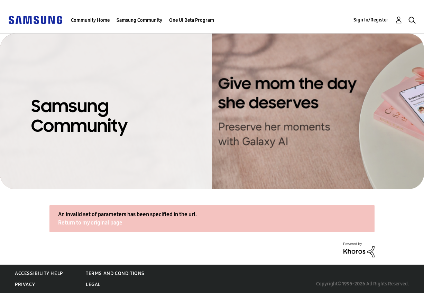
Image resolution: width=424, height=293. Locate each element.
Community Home (90, 20)
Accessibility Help (39, 273)
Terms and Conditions (115, 273)
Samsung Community (139, 20)
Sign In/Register (370, 20)
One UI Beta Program (191, 20)
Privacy (25, 284)
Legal (93, 284)
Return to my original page (90, 222)
